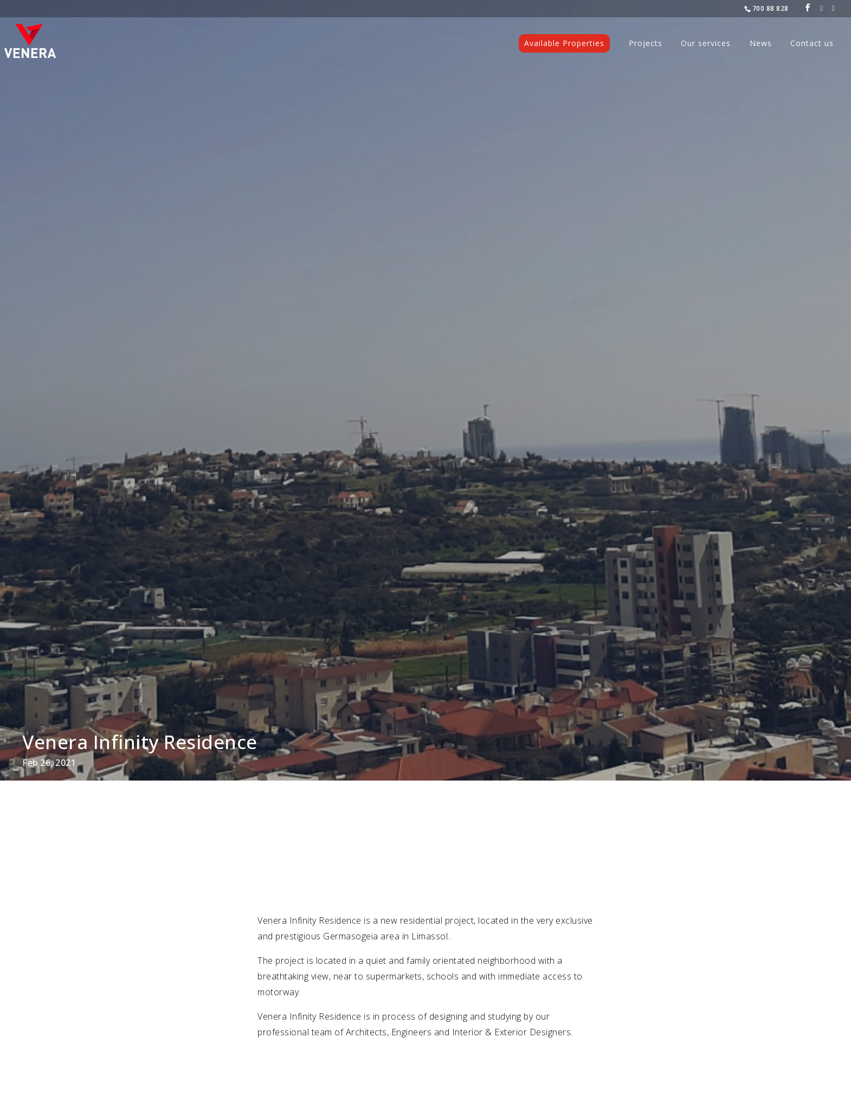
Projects (645, 44)
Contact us (812, 44)
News (761, 44)
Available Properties (564, 43)
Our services (706, 44)
